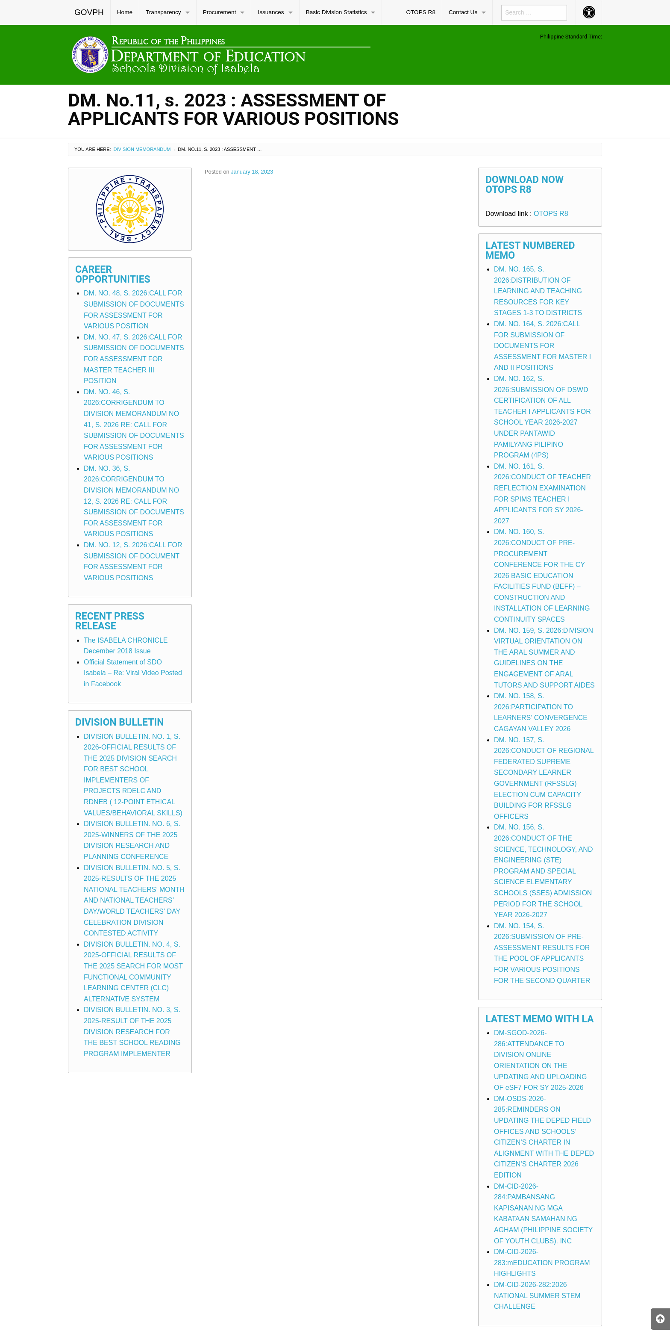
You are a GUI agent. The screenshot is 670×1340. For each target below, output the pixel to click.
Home (124, 12)
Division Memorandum (142, 149)
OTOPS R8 (420, 12)
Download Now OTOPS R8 (524, 184)
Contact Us (463, 12)
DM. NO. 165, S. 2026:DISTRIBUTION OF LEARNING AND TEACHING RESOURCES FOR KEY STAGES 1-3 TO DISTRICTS (538, 291)
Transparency (163, 12)
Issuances (271, 12)
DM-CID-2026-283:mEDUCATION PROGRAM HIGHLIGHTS (542, 1262)
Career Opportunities (112, 274)
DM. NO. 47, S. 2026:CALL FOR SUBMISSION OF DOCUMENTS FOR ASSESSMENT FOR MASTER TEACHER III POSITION (134, 359)
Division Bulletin (119, 722)
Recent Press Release (109, 621)
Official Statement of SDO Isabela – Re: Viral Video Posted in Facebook (133, 673)
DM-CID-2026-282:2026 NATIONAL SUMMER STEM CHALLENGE (537, 1295)
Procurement (219, 12)
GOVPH (89, 12)
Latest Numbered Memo (530, 250)
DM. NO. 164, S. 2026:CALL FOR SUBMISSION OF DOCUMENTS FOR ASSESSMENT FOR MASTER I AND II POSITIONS (542, 345)
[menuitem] (89, 12)
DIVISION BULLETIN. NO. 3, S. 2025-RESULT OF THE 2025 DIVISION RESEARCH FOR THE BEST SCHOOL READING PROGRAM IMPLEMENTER (132, 1031)
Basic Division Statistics (336, 12)
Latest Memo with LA (539, 1019)
